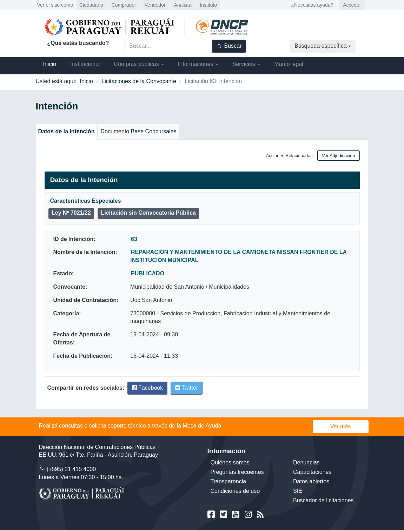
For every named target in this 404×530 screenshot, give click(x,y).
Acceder (352, 5)
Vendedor (155, 5)
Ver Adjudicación (338, 155)
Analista (182, 5)
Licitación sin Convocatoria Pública (148, 213)
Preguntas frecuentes (237, 472)
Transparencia (228, 481)
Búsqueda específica (322, 46)
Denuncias (306, 462)
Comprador (124, 5)
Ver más (340, 426)
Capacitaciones (312, 472)
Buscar (229, 46)
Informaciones (198, 64)
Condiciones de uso (235, 491)
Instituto (208, 5)
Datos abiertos (311, 481)
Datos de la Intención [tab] (66, 131)
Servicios (246, 64)
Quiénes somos (230, 462)
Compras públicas (139, 64)
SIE (297, 491)
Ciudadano (91, 5)
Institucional (85, 64)
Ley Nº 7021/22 (71, 213)
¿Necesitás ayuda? (312, 5)
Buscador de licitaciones (323, 500)
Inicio (49, 64)
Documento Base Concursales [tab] (138, 131)
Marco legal (288, 64)
